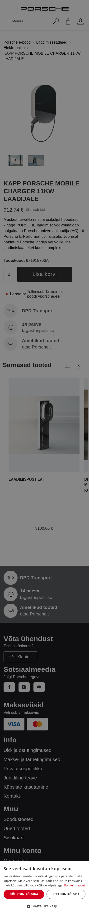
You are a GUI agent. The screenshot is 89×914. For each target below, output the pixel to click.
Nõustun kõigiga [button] (23, 894)
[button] (44, 906)
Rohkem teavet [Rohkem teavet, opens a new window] (74, 885)
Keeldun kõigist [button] (65, 894)
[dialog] (44, 887)
